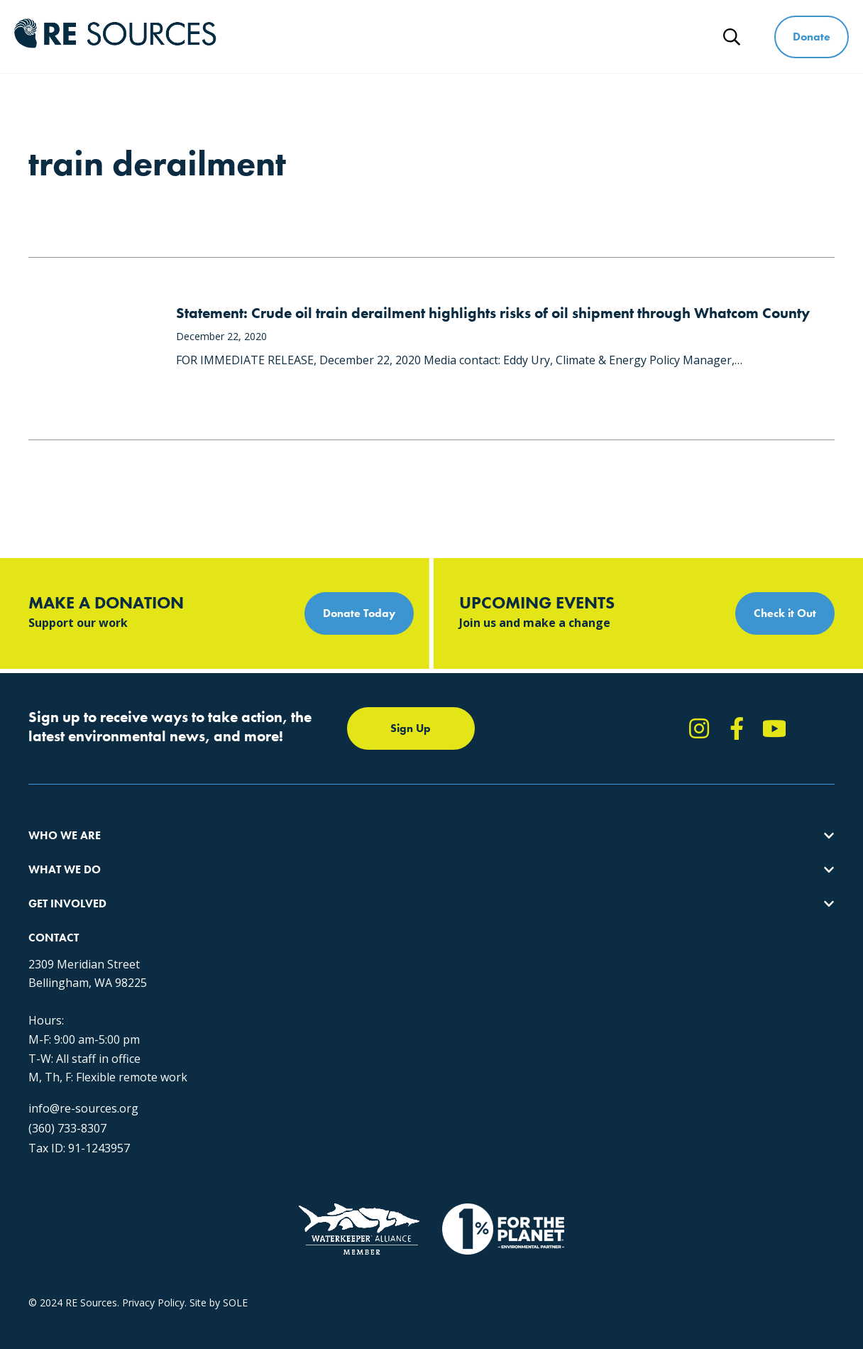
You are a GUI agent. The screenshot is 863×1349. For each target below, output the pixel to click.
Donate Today (359, 613)
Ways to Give (615, 26)
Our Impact (54, 879)
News (674, 46)
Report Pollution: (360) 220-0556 (483, 879)
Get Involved (504, 26)
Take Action (436, 854)
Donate (811, 36)
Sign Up (410, 728)
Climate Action (243, 879)
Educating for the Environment (280, 905)
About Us (49, 854)
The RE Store (240, 956)
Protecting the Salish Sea (267, 854)
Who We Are (287, 26)
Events (424, 930)
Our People (54, 905)
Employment (57, 930)
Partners (47, 956)
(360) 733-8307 (656, 1014)
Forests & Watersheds (261, 930)
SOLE (235, 1223)
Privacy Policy (153, 1223)
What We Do (396, 26)
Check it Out (785, 613)
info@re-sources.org (672, 995)
